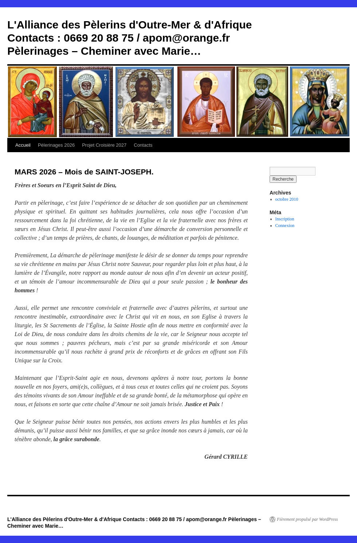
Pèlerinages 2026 (56, 145)
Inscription (284, 219)
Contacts (143, 145)
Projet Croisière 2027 (104, 145)
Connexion (285, 225)
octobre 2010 (286, 199)
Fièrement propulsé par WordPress (307, 519)
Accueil (23, 145)
